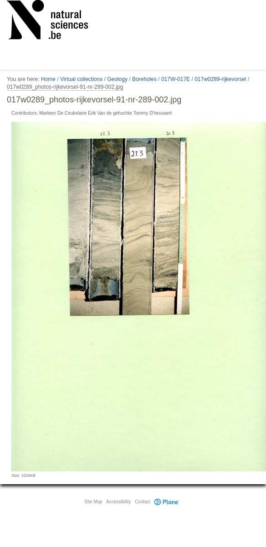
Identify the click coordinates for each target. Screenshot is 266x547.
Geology (117, 79)
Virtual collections (81, 79)
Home (48, 79)
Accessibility (118, 501)
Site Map (93, 501)
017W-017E (175, 79)
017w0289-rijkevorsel (220, 79)
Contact (142, 501)
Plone (167, 501)
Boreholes (144, 79)
